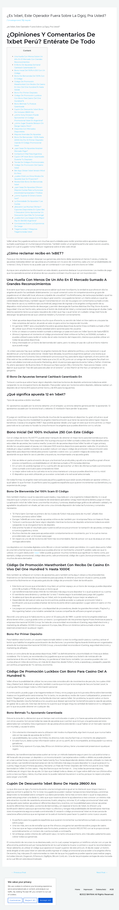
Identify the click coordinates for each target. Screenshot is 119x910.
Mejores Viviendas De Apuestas (28, 134)
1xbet (36, 561)
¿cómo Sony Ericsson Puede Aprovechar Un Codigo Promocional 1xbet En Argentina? (29, 118)
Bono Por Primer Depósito (26, 93)
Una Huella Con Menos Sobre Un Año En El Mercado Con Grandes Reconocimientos (29, 59)
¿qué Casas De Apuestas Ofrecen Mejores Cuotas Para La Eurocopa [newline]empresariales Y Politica (29, 196)
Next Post (101, 881)
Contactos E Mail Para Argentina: (29, 154)
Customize (15, 900)
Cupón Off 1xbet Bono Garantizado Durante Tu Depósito (25, 159)
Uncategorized (15, 20)
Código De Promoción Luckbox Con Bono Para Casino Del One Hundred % (28, 98)
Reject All (30, 900)
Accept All (45, 900)
